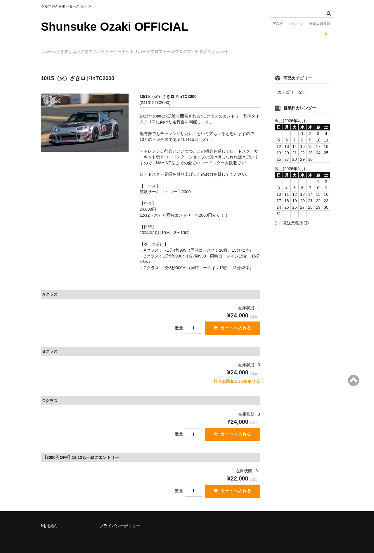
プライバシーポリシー (119, 522)
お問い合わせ (302, 51)
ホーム (53, 51)
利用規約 (49, 522)
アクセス (270, 51)
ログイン (296, 24)
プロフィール (213, 51)
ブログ (244, 51)
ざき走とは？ (83, 51)
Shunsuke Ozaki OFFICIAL (114, 26)
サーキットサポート (171, 51)
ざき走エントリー (124, 51)
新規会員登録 (319, 24)
